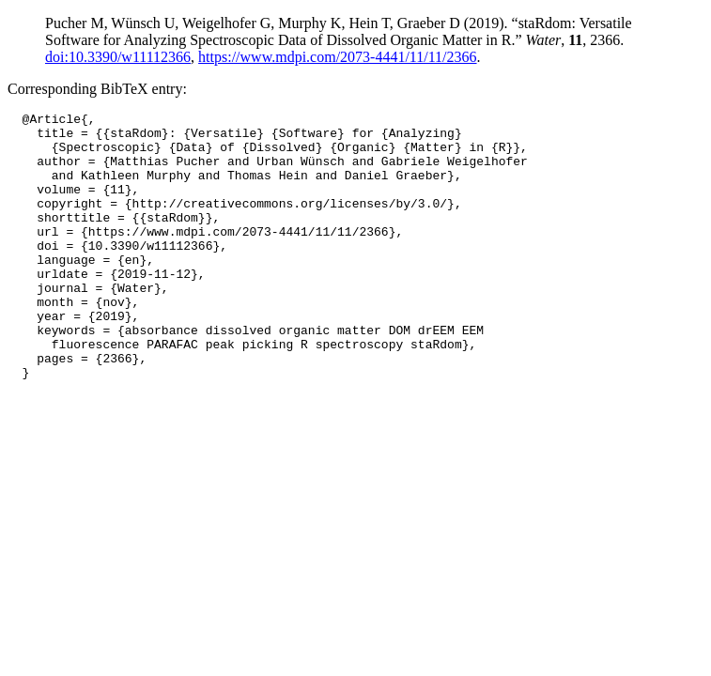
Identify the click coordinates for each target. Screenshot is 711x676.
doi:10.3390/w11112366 (118, 57)
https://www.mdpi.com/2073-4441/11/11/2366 (337, 57)
